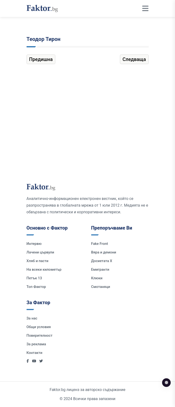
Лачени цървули (40, 252)
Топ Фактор (36, 287)
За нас (32, 318)
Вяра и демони (103, 252)
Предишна (41, 59)
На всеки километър (44, 269)
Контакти (34, 353)
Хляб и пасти (37, 261)
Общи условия (39, 327)
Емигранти (100, 269)
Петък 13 (34, 278)
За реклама (36, 344)
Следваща (134, 59)
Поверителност (40, 335)
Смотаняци (100, 287)
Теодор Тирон (44, 39)
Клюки (96, 278)
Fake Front (99, 244)
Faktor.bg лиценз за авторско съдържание (87, 389)
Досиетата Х (101, 261)
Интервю (34, 244)
